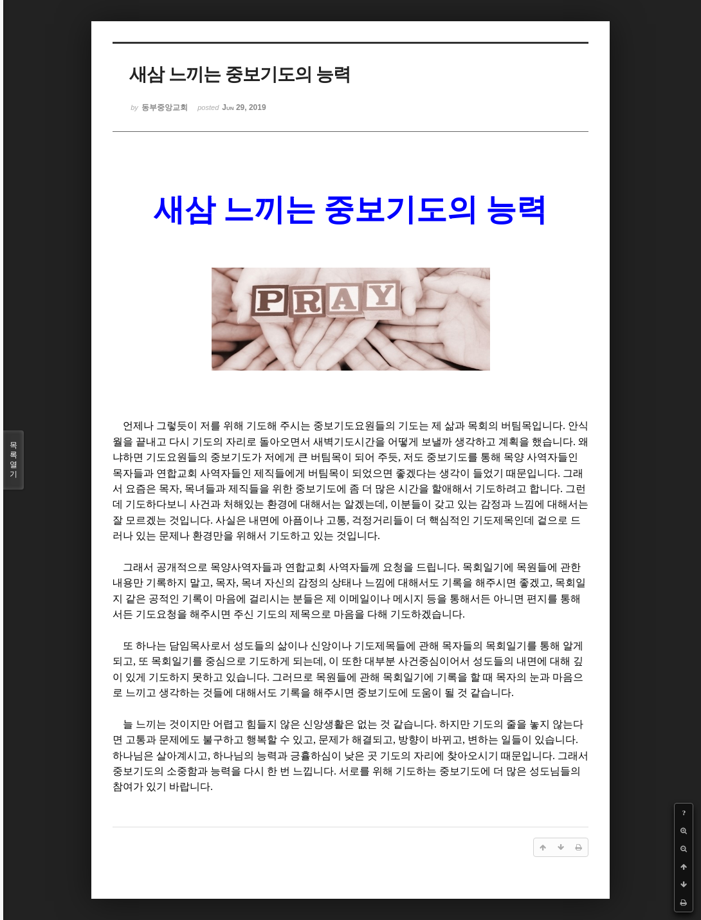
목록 (13, 460)
